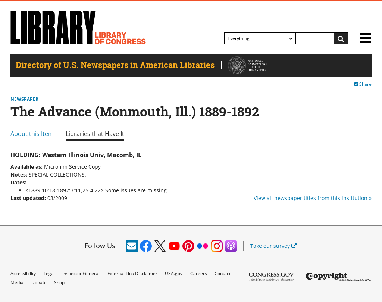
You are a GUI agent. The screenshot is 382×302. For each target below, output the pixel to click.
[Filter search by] (260, 38)
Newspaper (24, 99)
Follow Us (100, 245)
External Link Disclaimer (132, 273)
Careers (198, 273)
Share (363, 84)
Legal (49, 273)
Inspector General (81, 273)
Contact (223, 273)
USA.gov (173, 273)
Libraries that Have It (95, 134)
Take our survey (273, 245)
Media (17, 282)
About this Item (32, 134)
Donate (39, 282)
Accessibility (23, 273)
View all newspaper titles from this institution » (313, 198)
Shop (59, 282)
